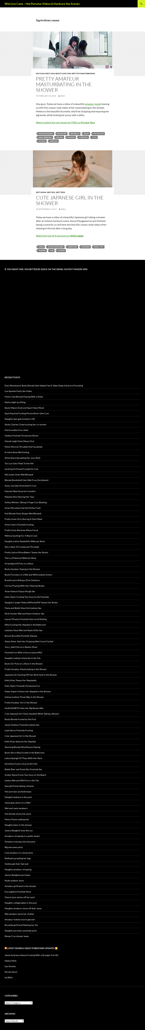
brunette (75, 134)
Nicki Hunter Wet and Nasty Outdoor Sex (24, 613)
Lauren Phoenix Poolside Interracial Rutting (26, 619)
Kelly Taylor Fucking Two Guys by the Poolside (27, 597)
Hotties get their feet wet (16, 864)
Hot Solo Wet (43, 73)
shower (71, 137)
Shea (62, 96)
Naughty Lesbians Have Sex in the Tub (23, 658)
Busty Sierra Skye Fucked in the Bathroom (25, 752)
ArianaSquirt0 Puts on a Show (19, 563)
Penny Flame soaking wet (17, 819)
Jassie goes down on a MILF (18, 802)
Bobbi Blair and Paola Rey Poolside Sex (23, 769)
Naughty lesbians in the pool (18, 797)
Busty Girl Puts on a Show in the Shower (24, 663)
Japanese (85, 247)
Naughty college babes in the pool (21, 902)
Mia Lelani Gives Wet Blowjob (19, 474)
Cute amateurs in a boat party (19, 852)
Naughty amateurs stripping (18, 869)
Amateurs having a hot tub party (20, 841)
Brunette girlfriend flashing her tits (21, 925)
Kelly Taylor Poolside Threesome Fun (22, 686)
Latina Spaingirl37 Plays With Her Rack (23, 758)
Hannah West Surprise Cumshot (20, 491)
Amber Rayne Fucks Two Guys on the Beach (25, 775)
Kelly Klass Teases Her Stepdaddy (21, 680)
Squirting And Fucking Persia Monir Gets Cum (27, 413)
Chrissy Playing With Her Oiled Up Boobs (24, 585)
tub (51, 251)
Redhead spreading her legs (18, 858)
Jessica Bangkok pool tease (17, 875)
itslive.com (98, 134)
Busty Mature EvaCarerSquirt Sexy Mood (24, 407)
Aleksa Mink (10, 960)
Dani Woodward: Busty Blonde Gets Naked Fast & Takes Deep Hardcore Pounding (44, 385)
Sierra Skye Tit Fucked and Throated (22, 547)
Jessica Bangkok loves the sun (19, 830)
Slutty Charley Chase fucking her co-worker (25, 424)
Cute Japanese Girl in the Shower (70, 200)
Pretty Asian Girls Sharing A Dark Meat (23, 519)
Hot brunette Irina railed (16, 430)
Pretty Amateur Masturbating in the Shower (64, 84)
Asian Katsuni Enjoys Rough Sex (20, 591)
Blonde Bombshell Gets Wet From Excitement (26, 480)
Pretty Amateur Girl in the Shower (21, 702)
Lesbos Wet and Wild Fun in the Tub (22, 780)
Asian (41, 247)
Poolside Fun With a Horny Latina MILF (23, 652)
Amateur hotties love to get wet (20, 919)
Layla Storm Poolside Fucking (19, 730)
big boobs (61, 134)
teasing (42, 251)
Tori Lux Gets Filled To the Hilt (19, 463)
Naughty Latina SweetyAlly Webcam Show (25, 541)
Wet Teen (60, 192)
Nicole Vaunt (11, 972)
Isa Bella (9, 977)
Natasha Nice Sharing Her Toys (19, 496)
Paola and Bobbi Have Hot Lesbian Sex (23, 608)
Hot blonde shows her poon (18, 813)
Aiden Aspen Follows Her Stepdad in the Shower (28, 691)
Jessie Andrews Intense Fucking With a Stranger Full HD (31, 955)
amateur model (93, 103)
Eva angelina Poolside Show (18, 891)
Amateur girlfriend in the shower (20, 886)
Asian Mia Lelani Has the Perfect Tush (23, 508)
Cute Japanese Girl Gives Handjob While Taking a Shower (32, 713)
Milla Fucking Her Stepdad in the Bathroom (25, 624)
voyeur (42, 141)
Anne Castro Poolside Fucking (19, 524)
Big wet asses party (14, 847)
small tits (98, 247)
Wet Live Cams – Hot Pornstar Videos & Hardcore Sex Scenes (42, 3)
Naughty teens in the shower (18, 825)
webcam (54, 141)
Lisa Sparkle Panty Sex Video (18, 391)
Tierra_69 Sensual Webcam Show (20, 558)
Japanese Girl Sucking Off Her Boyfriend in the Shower (31, 674)
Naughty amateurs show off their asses (23, 908)
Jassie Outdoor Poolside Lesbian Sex (22, 724)
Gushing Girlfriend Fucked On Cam (21, 469)
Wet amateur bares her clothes (19, 914)
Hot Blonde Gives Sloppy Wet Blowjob (23, 513)
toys (94, 137)
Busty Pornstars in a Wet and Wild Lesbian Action (28, 574)
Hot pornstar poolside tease (18, 791)
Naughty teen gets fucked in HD (20, 419)
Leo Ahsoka (10, 966)
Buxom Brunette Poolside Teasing (21, 635)
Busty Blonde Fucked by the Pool (20, 719)
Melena (59, 137)
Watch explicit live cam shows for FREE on (65, 122)
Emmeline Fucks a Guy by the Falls (21, 763)
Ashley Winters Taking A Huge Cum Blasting (26, 502)
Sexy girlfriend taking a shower (19, 786)
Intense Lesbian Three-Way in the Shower (24, 697)
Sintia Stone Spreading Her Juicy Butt (22, 458)
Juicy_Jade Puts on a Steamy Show (21, 647)
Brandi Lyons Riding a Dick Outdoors (22, 580)
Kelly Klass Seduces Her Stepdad (20, 741)
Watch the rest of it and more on (60, 235)
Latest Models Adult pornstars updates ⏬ (32, 948)
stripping (83, 137)
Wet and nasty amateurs (16, 808)
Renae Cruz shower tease (17, 936)
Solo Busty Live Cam (60, 73)
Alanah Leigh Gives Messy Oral (19, 441)
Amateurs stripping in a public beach (22, 836)
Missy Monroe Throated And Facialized (23, 446)
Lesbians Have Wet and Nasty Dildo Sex (23, 630)
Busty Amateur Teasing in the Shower (22, 569)
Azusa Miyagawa (55, 247)
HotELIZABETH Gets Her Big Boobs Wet (24, 708)
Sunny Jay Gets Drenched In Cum (20, 485)
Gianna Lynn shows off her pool (20, 897)
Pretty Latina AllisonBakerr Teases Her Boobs (26, 552)
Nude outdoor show (14, 880)
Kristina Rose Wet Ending (17, 452)
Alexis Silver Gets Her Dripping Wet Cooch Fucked (29, 641)
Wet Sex (51, 192)
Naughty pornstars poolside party (21, 930)
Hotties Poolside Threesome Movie (21, 435)
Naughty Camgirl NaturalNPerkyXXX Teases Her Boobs (31, 602)
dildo (86, 134)
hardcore (72, 247)
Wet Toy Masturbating (83, 73)
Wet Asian (41, 192)
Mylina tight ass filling (15, 402)
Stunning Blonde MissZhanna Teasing (22, 747)
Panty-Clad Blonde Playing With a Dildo (24, 396)
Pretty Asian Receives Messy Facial (21, 530)
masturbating (45, 137)
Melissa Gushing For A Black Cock (21, 535)
